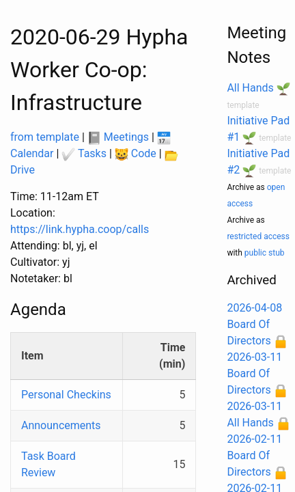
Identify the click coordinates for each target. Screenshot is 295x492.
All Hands (250, 87)
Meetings (118, 137)
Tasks (84, 153)
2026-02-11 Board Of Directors (254, 455)
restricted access (258, 236)
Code (135, 153)
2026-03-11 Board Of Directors (254, 373)
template (243, 105)
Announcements (61, 425)
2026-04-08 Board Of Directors (254, 324)
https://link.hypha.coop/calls (79, 229)
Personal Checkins (66, 394)
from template (44, 137)
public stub (264, 253)
